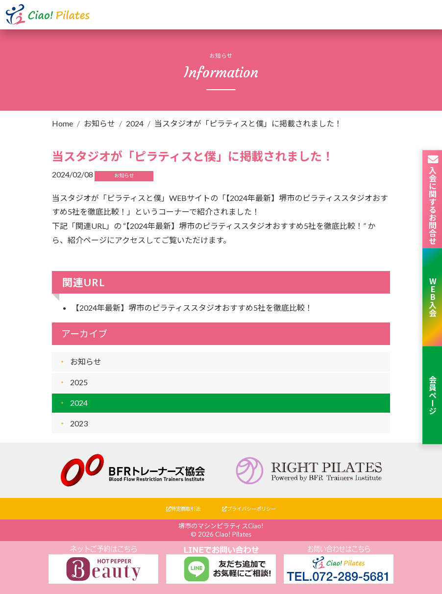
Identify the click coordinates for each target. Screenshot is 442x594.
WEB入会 (433, 297)
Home (62, 123)
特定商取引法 (183, 509)
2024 (135, 123)
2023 (79, 423)
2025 (79, 382)
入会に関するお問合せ (433, 199)
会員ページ (433, 395)
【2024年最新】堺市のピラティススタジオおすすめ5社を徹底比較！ (192, 307)
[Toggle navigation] (424, 14)
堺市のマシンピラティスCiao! (221, 526)
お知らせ (99, 123)
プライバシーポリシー (249, 509)
